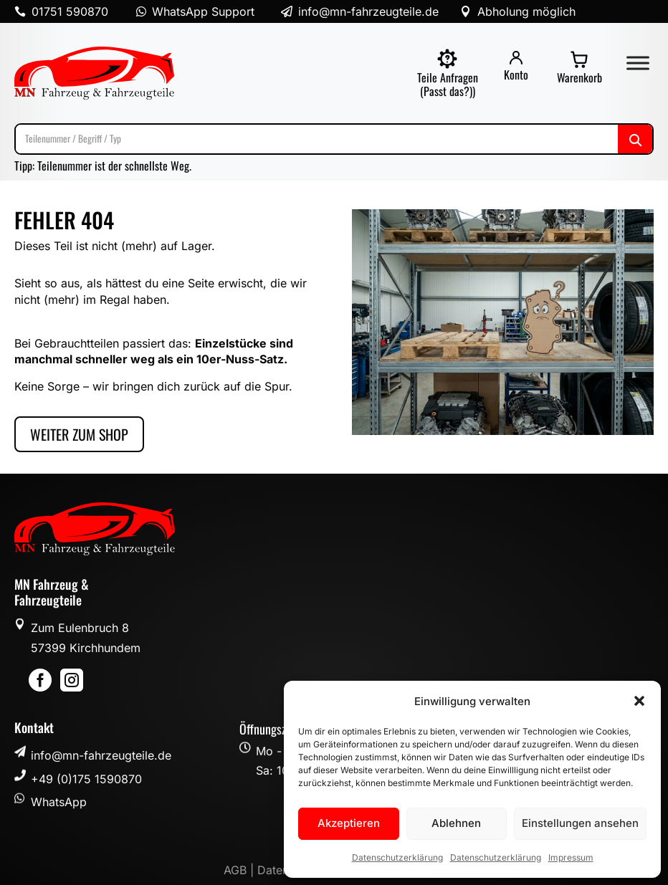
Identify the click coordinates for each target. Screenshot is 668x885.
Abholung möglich (526, 11)
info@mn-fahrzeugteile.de (101, 755)
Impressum (570, 857)
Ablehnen (456, 823)
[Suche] (334, 139)
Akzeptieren (349, 823)
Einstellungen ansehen (580, 823)
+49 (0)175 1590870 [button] (86, 779)
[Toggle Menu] (637, 63)
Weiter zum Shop (79, 434)
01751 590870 (70, 11)
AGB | (240, 870)
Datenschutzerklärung (397, 857)
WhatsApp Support (203, 11)
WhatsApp (59, 802)
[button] (639, 701)
